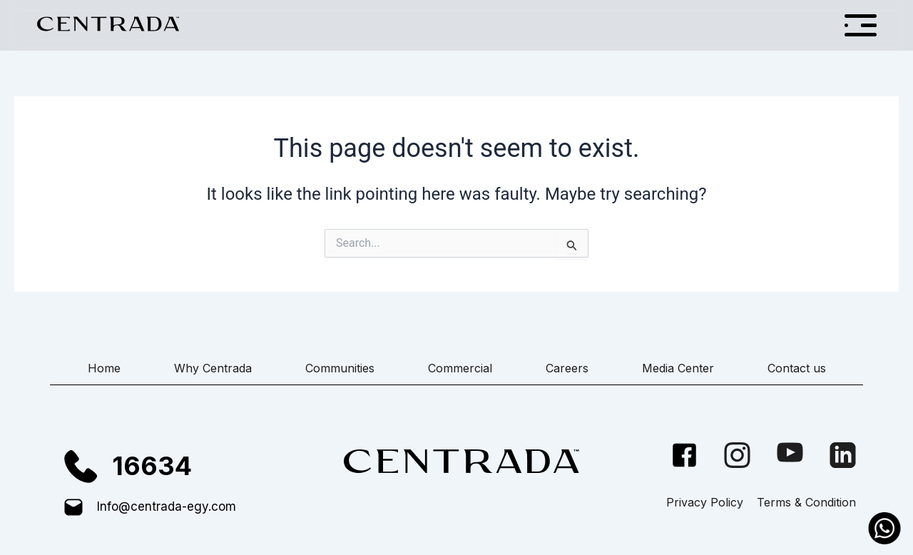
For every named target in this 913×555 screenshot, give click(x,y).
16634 (152, 466)
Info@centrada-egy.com (166, 506)
